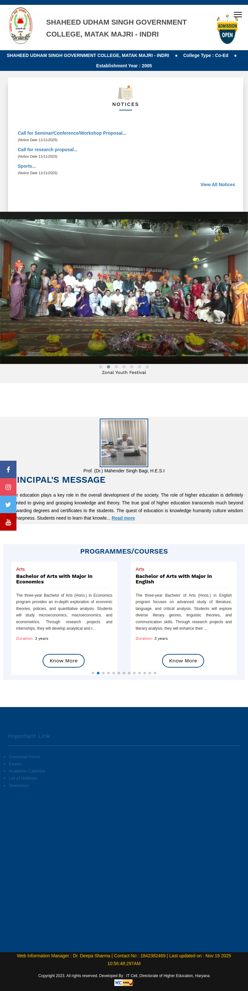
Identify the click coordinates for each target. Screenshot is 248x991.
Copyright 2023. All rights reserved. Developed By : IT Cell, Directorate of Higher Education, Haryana (124, 976)
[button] (93, 673)
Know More (64, 661)
